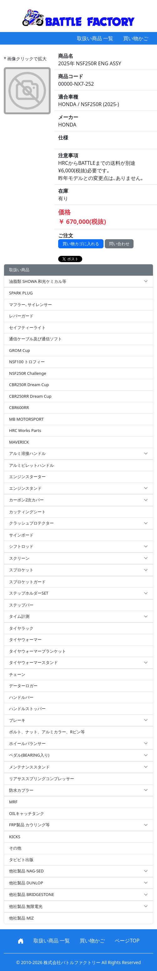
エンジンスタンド (78, 488)
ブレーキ (78, 720)
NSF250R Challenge (27, 373)
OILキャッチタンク (26, 813)
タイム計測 (78, 616)
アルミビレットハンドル (31, 465)
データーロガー (23, 685)
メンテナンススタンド (78, 767)
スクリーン (78, 558)
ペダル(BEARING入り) (78, 755)
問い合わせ (119, 243)
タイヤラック (21, 628)
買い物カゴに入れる (81, 243)
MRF (13, 802)
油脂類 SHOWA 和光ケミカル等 (78, 281)
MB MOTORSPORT (26, 419)
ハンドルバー (21, 697)
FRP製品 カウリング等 (78, 825)
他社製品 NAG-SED (78, 871)
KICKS (14, 836)
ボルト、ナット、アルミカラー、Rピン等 (47, 732)
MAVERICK (19, 442)
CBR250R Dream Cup (29, 384)
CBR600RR (19, 407)
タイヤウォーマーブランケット (37, 651)
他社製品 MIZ (21, 918)
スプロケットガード (27, 582)
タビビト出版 (21, 859)
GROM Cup (19, 350)
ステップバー (21, 605)
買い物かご (135, 38)
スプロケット (78, 570)
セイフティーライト (27, 327)
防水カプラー (78, 790)
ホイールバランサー (78, 744)
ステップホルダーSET (78, 593)
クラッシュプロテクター (78, 523)
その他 (15, 848)
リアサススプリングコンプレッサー (41, 778)
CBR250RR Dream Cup (30, 396)
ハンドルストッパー (27, 708)
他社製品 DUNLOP (78, 883)
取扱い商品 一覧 (95, 38)
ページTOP (127, 940)
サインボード (21, 535)
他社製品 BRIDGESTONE (78, 895)
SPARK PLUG (21, 293)
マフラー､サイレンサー (30, 304)
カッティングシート (27, 512)
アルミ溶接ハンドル (78, 453)
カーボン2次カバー (78, 500)
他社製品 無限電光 (78, 907)
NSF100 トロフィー (27, 361)
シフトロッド (78, 546)
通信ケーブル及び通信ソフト (35, 339)
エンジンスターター (27, 476)
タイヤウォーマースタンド (78, 663)
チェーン (17, 674)
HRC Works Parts (25, 430)
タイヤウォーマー (25, 639)
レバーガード (21, 316)
